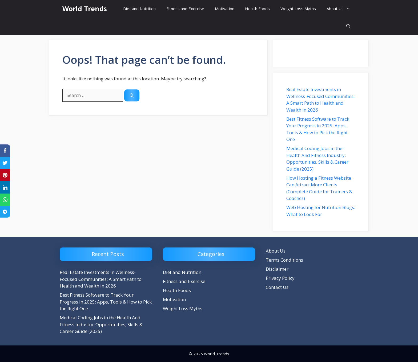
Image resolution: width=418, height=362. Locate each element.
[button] (348, 26)
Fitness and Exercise (185, 8)
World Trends (84, 8)
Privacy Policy (280, 278)
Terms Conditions (284, 260)
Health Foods (257, 8)
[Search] (131, 95)
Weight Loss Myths (298, 8)
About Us (341, 8)
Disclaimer (277, 269)
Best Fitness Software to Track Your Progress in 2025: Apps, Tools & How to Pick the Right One (106, 302)
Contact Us (277, 287)
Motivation (224, 8)
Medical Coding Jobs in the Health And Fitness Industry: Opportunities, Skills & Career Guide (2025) (101, 324)
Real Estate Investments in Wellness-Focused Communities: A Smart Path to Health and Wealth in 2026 (101, 279)
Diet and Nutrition (139, 8)
